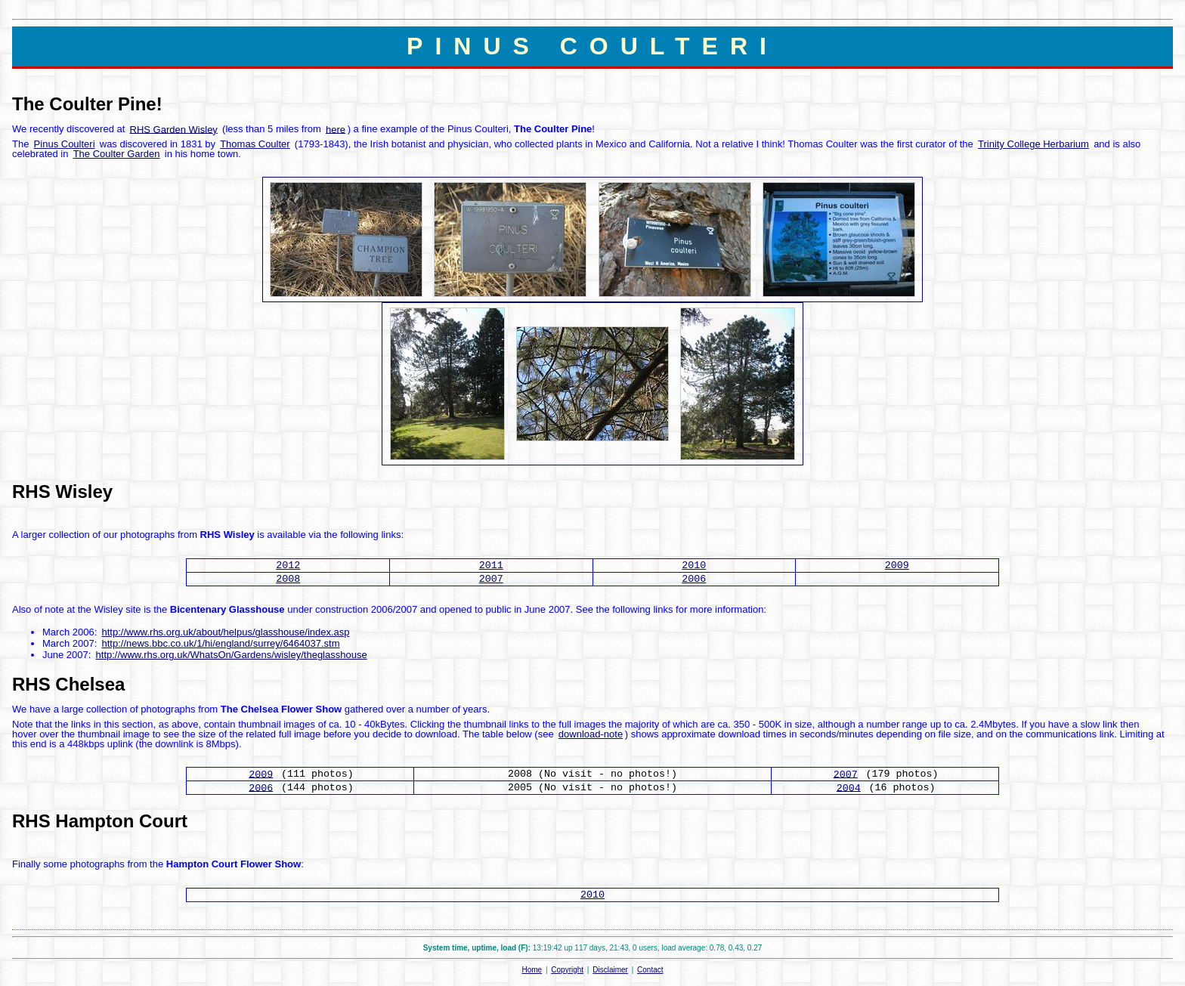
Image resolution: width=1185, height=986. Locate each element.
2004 (849, 787)
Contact (650, 970)
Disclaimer (610, 970)
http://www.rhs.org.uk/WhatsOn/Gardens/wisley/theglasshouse (231, 654)
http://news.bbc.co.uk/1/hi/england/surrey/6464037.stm (220, 643)
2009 (897, 565)
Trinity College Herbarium (1033, 144)
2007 (491, 579)
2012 (288, 565)
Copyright (567, 970)
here (335, 128)
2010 (694, 565)
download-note (590, 734)
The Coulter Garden (116, 153)
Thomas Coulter (254, 144)
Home (531, 970)
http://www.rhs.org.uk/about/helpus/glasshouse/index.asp (225, 632)
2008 (288, 579)
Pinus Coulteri (64, 144)
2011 (491, 565)
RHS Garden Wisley (174, 128)
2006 (694, 579)
